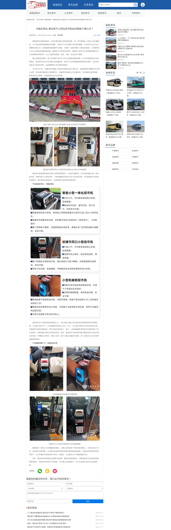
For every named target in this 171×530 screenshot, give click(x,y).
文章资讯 (88, 4)
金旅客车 (115, 157)
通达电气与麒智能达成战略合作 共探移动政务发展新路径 (48, 516)
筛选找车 (57, 4)
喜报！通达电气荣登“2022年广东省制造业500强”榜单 (46, 523)
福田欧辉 (115, 163)
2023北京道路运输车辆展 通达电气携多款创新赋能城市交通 (49, 520)
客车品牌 (73, 4)
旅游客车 (85, 13)
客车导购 (40, 20)
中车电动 (135, 169)
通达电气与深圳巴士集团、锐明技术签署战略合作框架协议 (49, 527)
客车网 (60, 35)
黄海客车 (115, 169)
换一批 (139, 72)
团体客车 (102, 13)
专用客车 (136, 13)
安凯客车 (135, 163)
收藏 (97, 35)
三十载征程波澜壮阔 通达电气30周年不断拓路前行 (45, 513)
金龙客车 (135, 151)
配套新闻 (48, 20)
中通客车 (135, 157)
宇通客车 (115, 151)
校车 (119, 13)
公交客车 (68, 13)
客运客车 (51, 13)
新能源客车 (34, 13)
